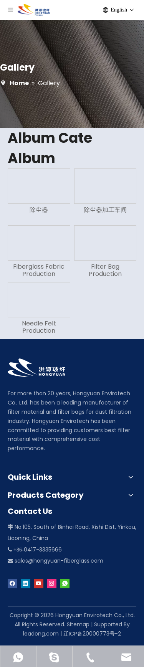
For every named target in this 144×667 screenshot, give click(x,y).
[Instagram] (51, 583)
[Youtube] (38, 583)
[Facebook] (12, 583)
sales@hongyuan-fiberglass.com (59, 561)
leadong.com (41, 633)
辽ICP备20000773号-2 (92, 633)
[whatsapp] (65, 583)
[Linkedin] (25, 583)
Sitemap (78, 624)
